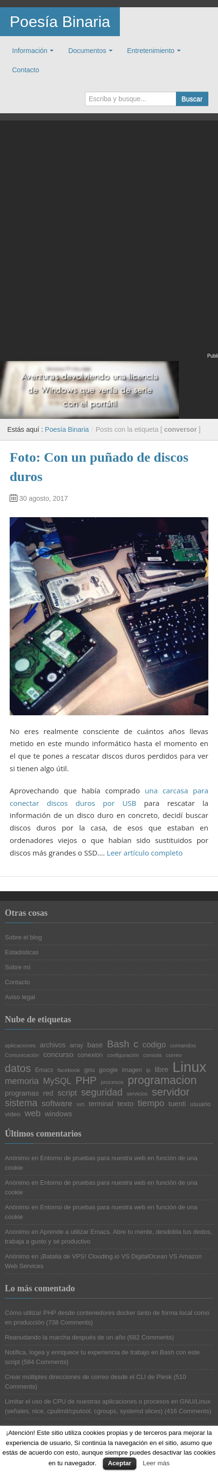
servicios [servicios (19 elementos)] (137, 1094)
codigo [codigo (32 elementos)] (154, 1044)
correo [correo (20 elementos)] (174, 1055)
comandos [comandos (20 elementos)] (183, 1045)
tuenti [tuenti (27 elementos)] (177, 1104)
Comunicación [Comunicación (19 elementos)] (22, 1055)
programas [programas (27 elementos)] (22, 1093)
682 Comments (150, 1337)
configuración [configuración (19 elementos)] (123, 1055)
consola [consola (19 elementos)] (152, 1055)
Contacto (25, 70)
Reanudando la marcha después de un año (65, 1337)
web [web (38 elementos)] (33, 1113)
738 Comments (69, 1322)
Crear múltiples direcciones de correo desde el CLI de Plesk (88, 1376)
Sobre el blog (23, 937)
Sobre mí (17, 967)
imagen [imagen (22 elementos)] (132, 1070)
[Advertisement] (109, 242)
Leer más (156, 1463)
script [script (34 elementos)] (67, 1093)
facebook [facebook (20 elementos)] (68, 1070)
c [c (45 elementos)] (135, 1044)
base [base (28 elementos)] (94, 1045)
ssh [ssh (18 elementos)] (80, 1104)
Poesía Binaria (60, 21)
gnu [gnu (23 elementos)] (89, 1070)
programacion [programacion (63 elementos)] (162, 1080)
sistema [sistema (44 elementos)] (21, 1103)
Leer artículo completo (145, 852)
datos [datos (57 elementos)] (18, 1068)
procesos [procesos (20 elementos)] (112, 1082)
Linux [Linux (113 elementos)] (189, 1067)
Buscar (192, 99)
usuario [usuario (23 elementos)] (200, 1104)
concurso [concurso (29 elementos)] (58, 1054)
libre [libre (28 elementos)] (161, 1069)
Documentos (87, 50)
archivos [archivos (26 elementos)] (53, 1045)
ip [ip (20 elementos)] (148, 1070)
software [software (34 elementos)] (57, 1104)
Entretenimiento (150, 50)
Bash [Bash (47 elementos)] (118, 1044)
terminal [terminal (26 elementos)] (101, 1103)
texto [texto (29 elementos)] (125, 1103)
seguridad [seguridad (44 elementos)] (102, 1092)
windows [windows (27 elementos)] (58, 1114)
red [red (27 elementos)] (48, 1093)
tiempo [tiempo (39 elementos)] (151, 1103)
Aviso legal (20, 997)
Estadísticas (22, 952)
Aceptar (119, 1463)
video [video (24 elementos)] (12, 1114)
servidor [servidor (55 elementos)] (170, 1092)
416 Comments (188, 1411)
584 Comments (45, 1361)
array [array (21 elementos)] (76, 1045)
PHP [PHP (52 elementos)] (86, 1080)
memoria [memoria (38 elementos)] (22, 1081)
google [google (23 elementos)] (108, 1070)
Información (29, 50)
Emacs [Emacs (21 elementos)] (44, 1070)
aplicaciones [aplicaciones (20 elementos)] (20, 1045)
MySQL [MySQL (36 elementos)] (57, 1081)
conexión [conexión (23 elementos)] (89, 1055)
